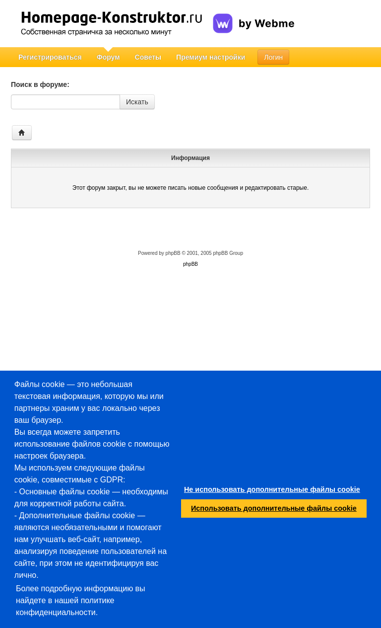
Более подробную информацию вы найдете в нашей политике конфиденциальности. (80, 600)
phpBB (173, 253)
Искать (137, 102)
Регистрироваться (50, 57)
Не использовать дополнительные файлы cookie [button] (272, 489)
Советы (148, 57)
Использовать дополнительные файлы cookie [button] (274, 508)
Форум (108, 57)
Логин (273, 57)
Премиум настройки (210, 57)
